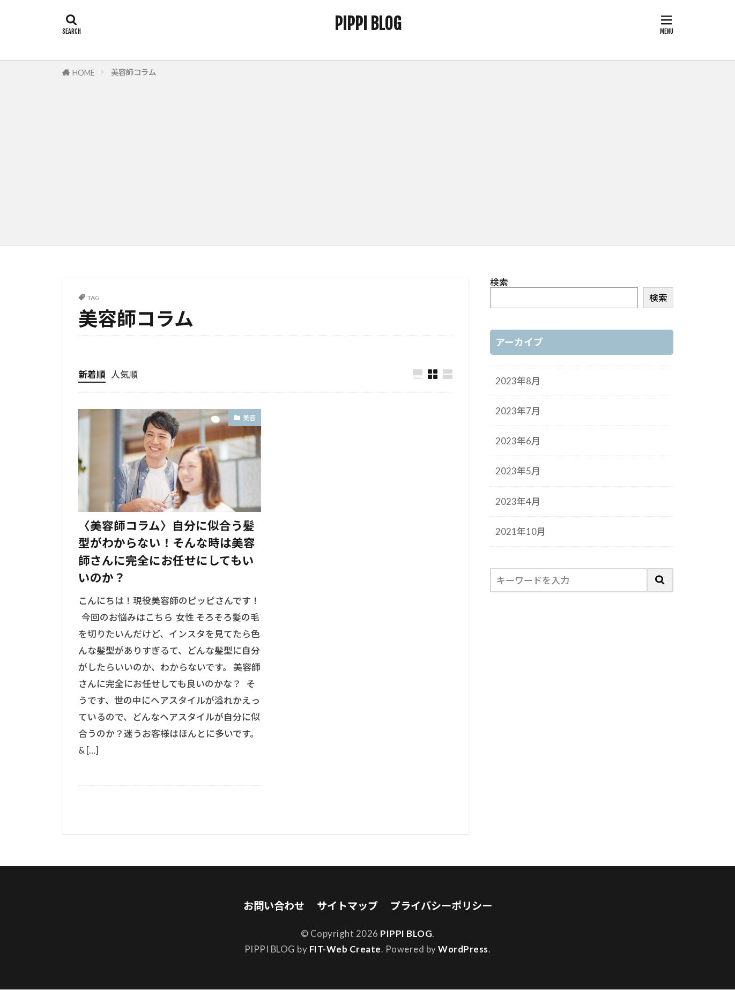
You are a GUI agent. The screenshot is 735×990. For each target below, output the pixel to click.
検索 (499, 282)
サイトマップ (347, 906)
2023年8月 (517, 380)
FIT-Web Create (345, 949)
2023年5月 (517, 471)
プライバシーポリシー (441, 906)
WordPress (463, 949)
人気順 (124, 374)
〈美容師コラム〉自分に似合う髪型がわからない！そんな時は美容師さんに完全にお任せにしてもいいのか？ (166, 552)
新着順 (92, 374)
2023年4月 (517, 501)
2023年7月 (517, 410)
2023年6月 (517, 440)
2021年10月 (520, 531)
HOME (83, 72)
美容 (249, 418)
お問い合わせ (274, 906)
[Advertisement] (367, 160)
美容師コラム (133, 72)
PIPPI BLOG (368, 24)
